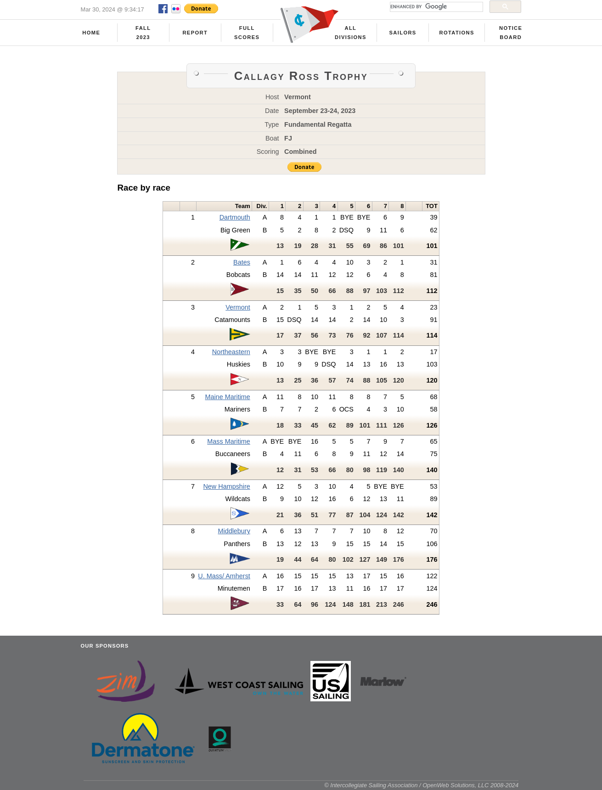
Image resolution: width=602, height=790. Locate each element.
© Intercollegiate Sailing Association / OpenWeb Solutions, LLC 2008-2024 (421, 785)
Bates (241, 262)
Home (91, 32)
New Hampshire (226, 486)
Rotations (456, 32)
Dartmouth (234, 217)
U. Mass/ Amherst (224, 576)
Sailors (402, 32)
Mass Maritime (228, 441)
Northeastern (231, 352)
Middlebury (234, 531)
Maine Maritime (227, 397)
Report (195, 32)
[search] (435, 7)
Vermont (237, 307)
